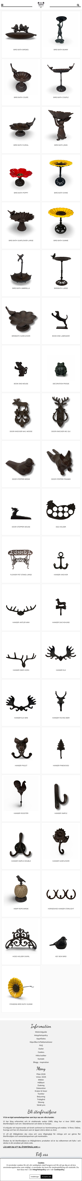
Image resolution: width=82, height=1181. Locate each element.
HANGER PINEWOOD (61, 768)
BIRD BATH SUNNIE (61, 243)
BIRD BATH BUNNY (61, 52)
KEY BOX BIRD (60, 959)
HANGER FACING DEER (61, 720)
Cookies (41, 1052)
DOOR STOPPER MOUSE (21, 529)
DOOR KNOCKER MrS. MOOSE (21, 434)
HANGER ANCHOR (61, 577)
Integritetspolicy (41, 1035)
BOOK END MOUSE (21, 386)
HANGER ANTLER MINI (21, 625)
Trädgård (41, 1099)
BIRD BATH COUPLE (61, 100)
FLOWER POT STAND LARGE (21, 577)
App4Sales (41, 1039)
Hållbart (41, 1082)
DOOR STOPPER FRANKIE (61, 481)
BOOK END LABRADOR (61, 338)
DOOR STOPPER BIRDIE (21, 481)
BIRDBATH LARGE (61, 290)
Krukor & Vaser (41, 1091)
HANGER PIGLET (21, 768)
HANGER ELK (61, 672)
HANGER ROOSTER (21, 816)
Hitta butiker (41, 1055)
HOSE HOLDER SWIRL (21, 959)
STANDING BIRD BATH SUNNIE (21, 1006)
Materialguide (41, 1032)
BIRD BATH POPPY (21, 195)
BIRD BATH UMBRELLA (21, 290)
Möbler (41, 1080)
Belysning (41, 1096)
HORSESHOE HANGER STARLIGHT (61, 911)
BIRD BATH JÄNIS (61, 147)
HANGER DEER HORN (21, 672)
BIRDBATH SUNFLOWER (21, 338)
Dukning (41, 1085)
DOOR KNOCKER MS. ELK (60, 434)
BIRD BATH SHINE (61, 195)
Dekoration (41, 1088)
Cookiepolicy (59, 1169)
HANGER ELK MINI (21, 720)
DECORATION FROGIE (61, 386)
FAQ (41, 1045)
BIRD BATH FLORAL (21, 147)
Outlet (41, 1049)
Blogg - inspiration (41, 1062)
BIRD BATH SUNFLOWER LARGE (21, 243)
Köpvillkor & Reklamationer (41, 1042)
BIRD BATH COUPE (21, 100)
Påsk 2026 (41, 1074)
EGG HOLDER (61, 529)
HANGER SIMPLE (61, 816)
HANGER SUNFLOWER (60, 863)
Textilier (41, 1094)
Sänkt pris (41, 1105)
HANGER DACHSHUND (61, 625)
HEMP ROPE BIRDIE (21, 911)
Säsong (41, 1102)
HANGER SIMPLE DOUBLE (21, 863)
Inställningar (35, 1177)
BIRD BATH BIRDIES (21, 52)
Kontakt (41, 1059)
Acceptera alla (46, 1177)
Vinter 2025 (41, 1077)
